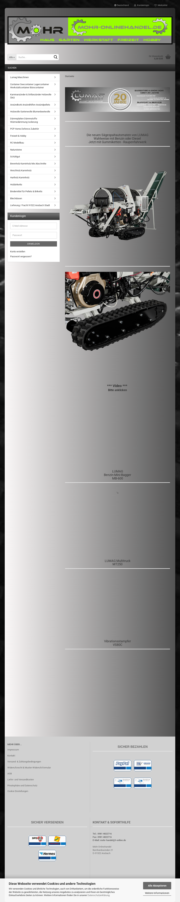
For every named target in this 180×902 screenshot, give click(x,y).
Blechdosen (16, 198)
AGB (9, 773)
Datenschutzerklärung (99, 895)
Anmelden (33, 244)
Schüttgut (15, 156)
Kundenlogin (141, 5)
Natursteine (16, 149)
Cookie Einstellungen (17, 791)
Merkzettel (161, 5)
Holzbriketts (16, 184)
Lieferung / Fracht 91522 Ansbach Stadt (30, 205)
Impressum (13, 749)
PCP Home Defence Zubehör (24, 128)
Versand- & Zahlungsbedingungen (24, 761)
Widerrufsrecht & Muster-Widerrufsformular (29, 767)
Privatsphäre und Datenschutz (22, 785)
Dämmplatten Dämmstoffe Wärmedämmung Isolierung (24, 120)
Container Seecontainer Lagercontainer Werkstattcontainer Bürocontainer (29, 86)
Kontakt (11, 755)
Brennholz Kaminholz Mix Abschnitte (28, 163)
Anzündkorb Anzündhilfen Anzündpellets (30, 104)
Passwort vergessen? (21, 256)
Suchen (12, 67)
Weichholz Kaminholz (20, 170)
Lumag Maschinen (19, 77)
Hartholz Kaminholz (19, 177)
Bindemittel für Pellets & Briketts (26, 191)
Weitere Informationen (157, 893)
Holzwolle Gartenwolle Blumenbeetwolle (30, 111)
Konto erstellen (17, 251)
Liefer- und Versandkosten (20, 779)
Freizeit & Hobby (18, 136)
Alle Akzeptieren (157, 885)
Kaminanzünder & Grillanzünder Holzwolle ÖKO (30, 96)
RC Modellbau (17, 142)
